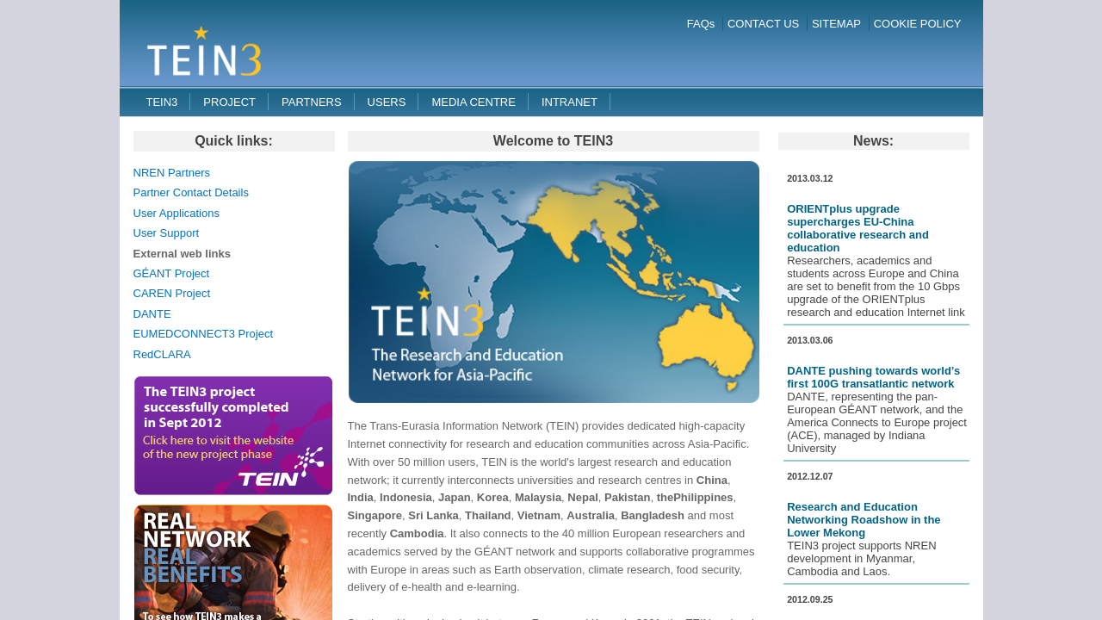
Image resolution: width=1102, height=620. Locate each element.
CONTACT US (763, 23)
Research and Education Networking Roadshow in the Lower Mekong (863, 519)
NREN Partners (172, 172)
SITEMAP (836, 23)
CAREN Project (172, 293)
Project (229, 102)
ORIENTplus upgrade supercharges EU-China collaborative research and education (858, 228)
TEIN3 (162, 102)
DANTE (152, 313)
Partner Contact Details (191, 192)
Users (387, 102)
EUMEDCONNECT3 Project (203, 333)
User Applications (176, 213)
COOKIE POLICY (918, 23)
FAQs (701, 23)
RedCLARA (162, 354)
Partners (312, 102)
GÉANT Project (171, 273)
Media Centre (473, 102)
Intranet (569, 102)
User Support (166, 232)
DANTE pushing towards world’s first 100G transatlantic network (873, 377)
